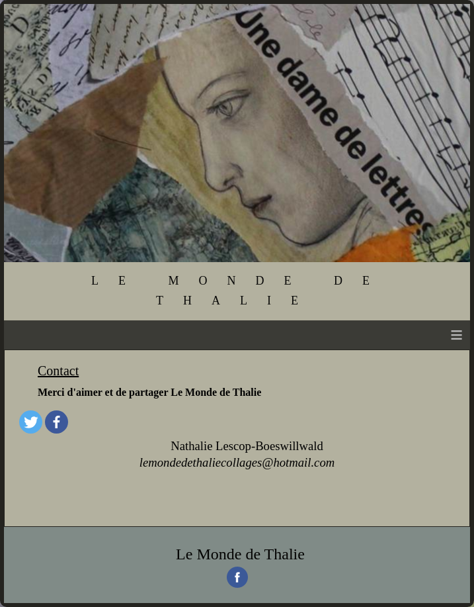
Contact (58, 370)
